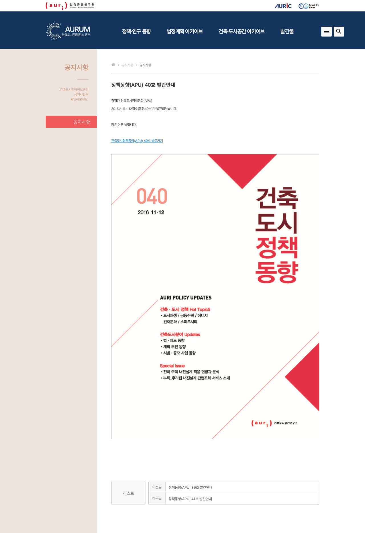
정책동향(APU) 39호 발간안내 (190, 487)
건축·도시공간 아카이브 (241, 31)
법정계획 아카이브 (184, 31)
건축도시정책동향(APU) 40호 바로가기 (137, 141)
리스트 (128, 493)
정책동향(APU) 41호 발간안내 (190, 499)
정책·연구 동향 (136, 31)
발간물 (286, 31)
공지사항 (82, 122)
